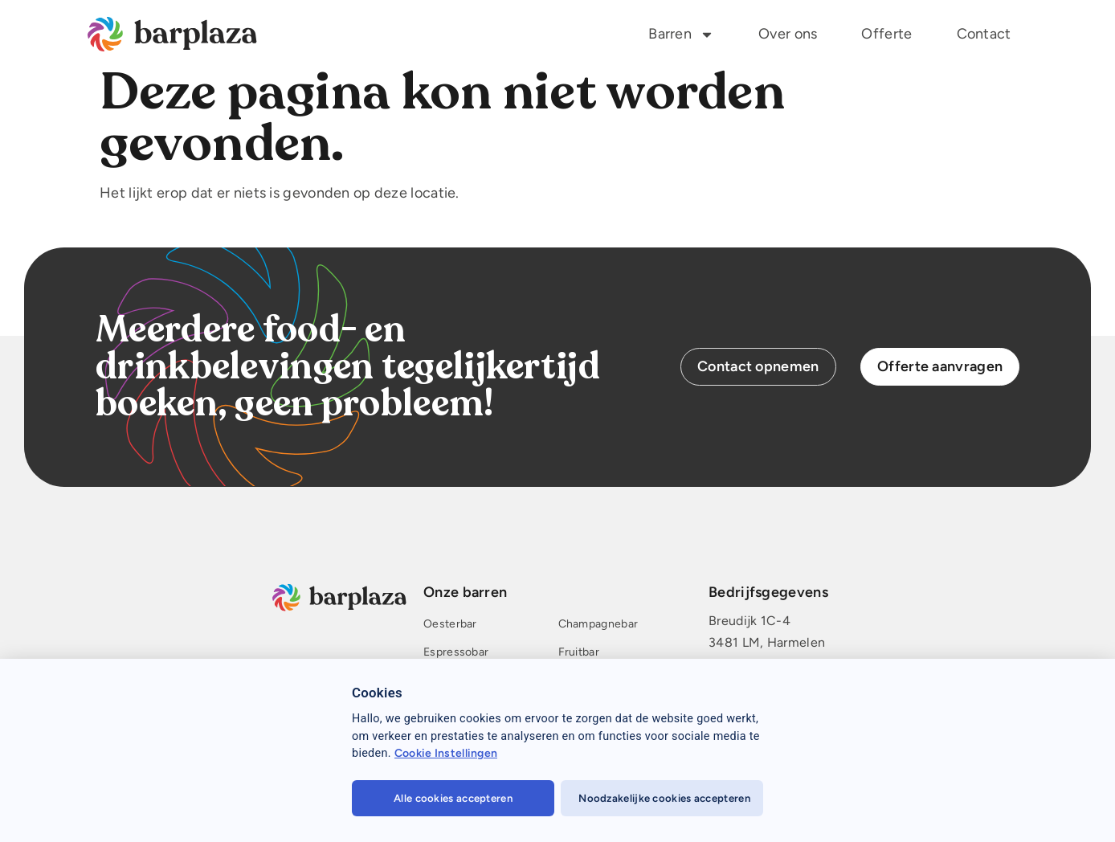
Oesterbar (450, 625)
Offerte (886, 34)
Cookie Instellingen (446, 753)
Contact (984, 34)
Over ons (787, 34)
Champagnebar (598, 625)
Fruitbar (578, 653)
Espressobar (455, 653)
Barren (681, 34)
